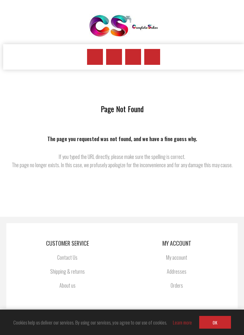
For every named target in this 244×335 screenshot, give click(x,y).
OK (215, 322)
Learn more (182, 322)
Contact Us (67, 257)
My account (176, 257)
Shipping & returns (67, 271)
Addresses (176, 271)
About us (67, 285)
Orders (177, 285)
